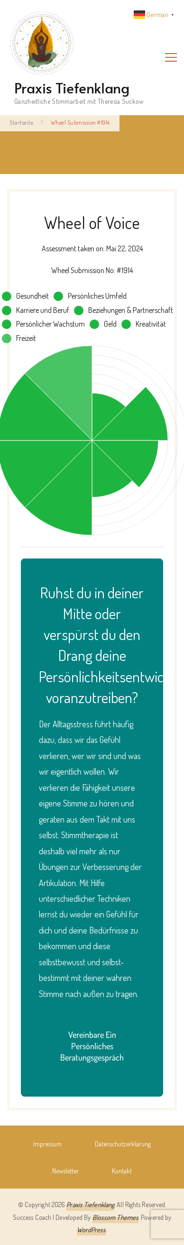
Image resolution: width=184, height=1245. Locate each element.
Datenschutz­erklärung (123, 1143)
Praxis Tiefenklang (71, 87)
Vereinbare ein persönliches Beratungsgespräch (92, 1045)
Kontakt (122, 1170)
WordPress (91, 1229)
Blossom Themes (115, 1217)
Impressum (47, 1143)
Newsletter (65, 1170)
